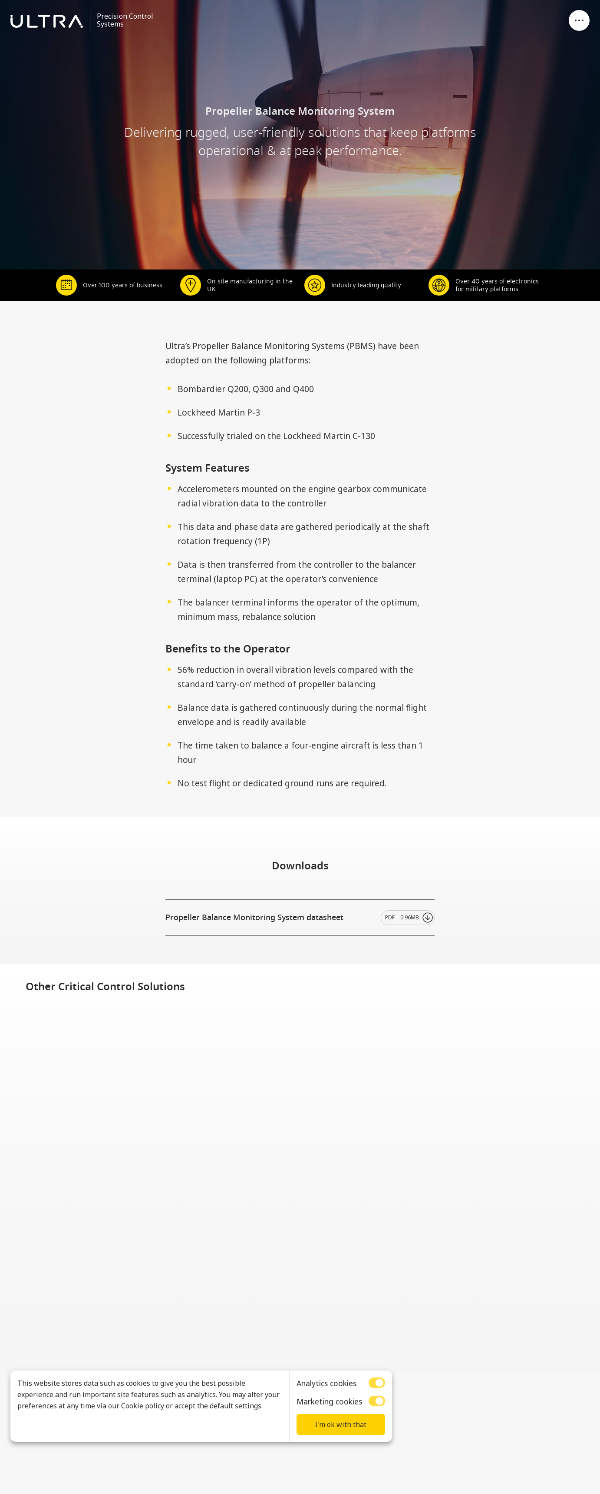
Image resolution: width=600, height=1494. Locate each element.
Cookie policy (142, 1406)
